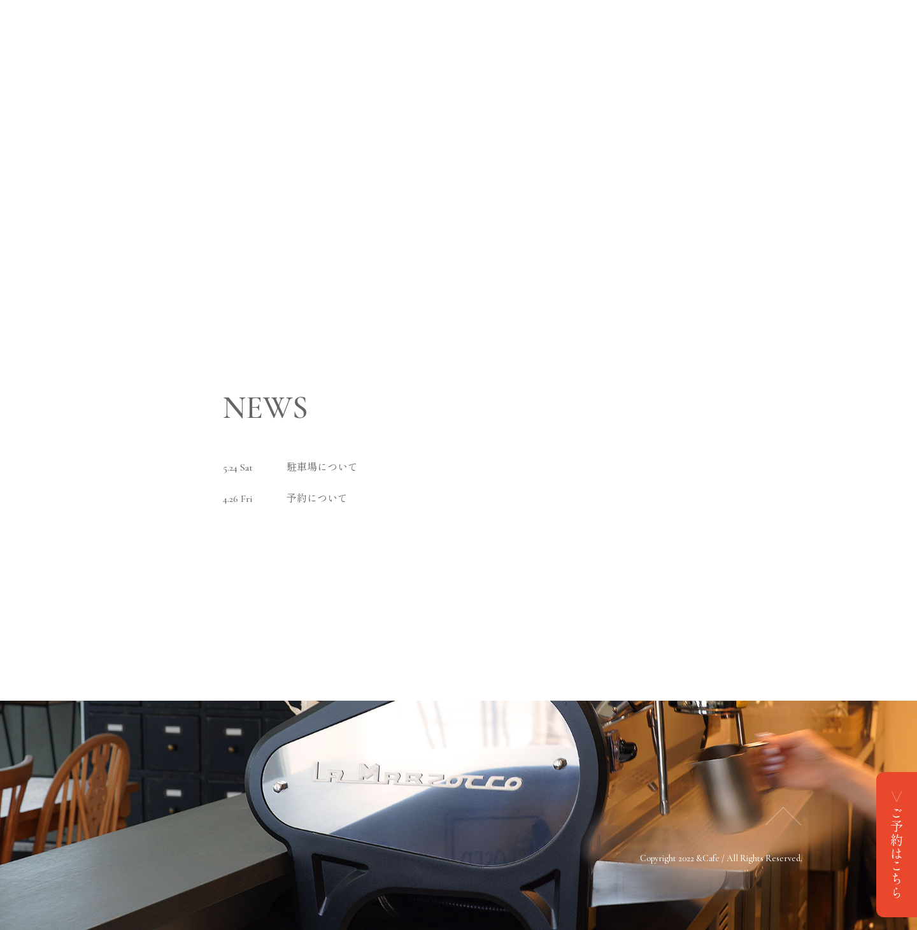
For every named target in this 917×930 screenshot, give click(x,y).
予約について (317, 498)
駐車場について (322, 467)
